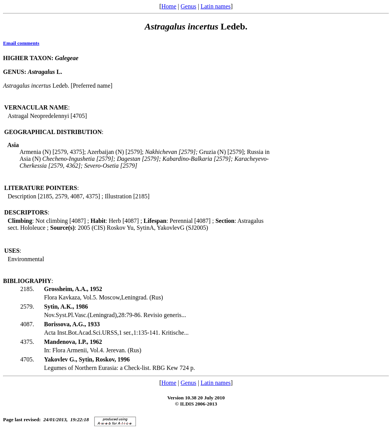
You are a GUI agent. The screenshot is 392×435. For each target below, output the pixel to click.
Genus (188, 6)
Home (168, 6)
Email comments (21, 43)
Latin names (216, 6)
